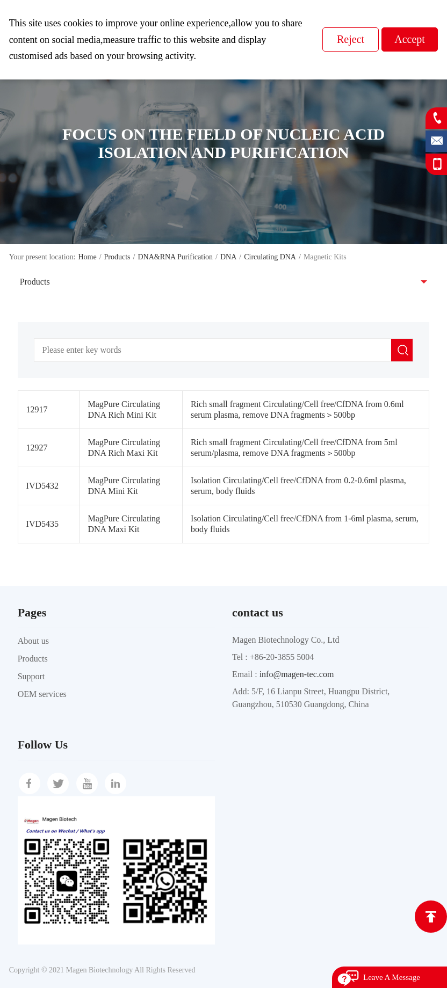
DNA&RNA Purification (175, 257)
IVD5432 (42, 485)
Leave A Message (391, 977)
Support (31, 676)
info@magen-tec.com (296, 674)
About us (33, 640)
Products (117, 257)
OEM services (42, 694)
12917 (37, 409)
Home (87, 257)
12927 (37, 447)
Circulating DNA (270, 257)
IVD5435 (42, 523)
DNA (228, 257)
